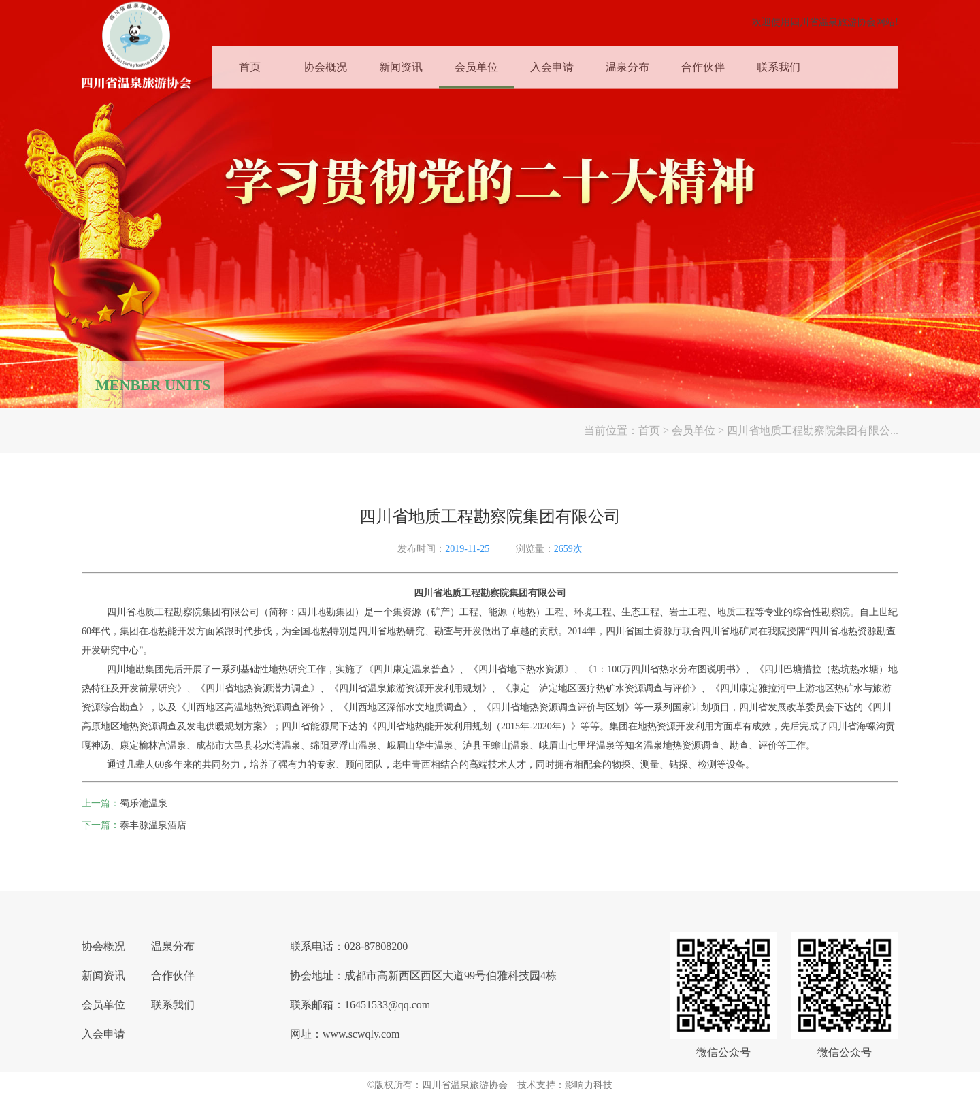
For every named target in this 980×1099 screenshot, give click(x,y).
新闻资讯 (401, 63)
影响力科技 (588, 1085)
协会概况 (325, 63)
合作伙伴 (703, 63)
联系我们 (778, 63)
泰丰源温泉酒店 (153, 825)
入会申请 (552, 63)
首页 (250, 63)
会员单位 (476, 63)
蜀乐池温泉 (143, 803)
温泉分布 (627, 63)
